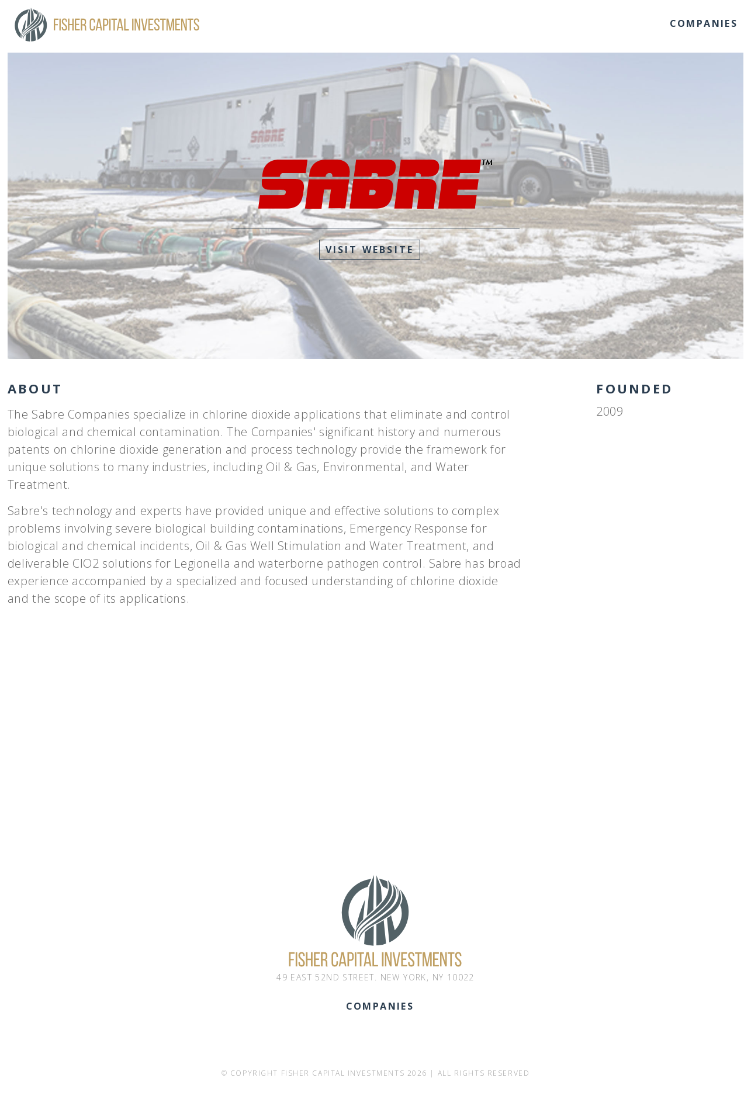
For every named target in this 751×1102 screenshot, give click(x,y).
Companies (704, 23)
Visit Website (370, 249)
